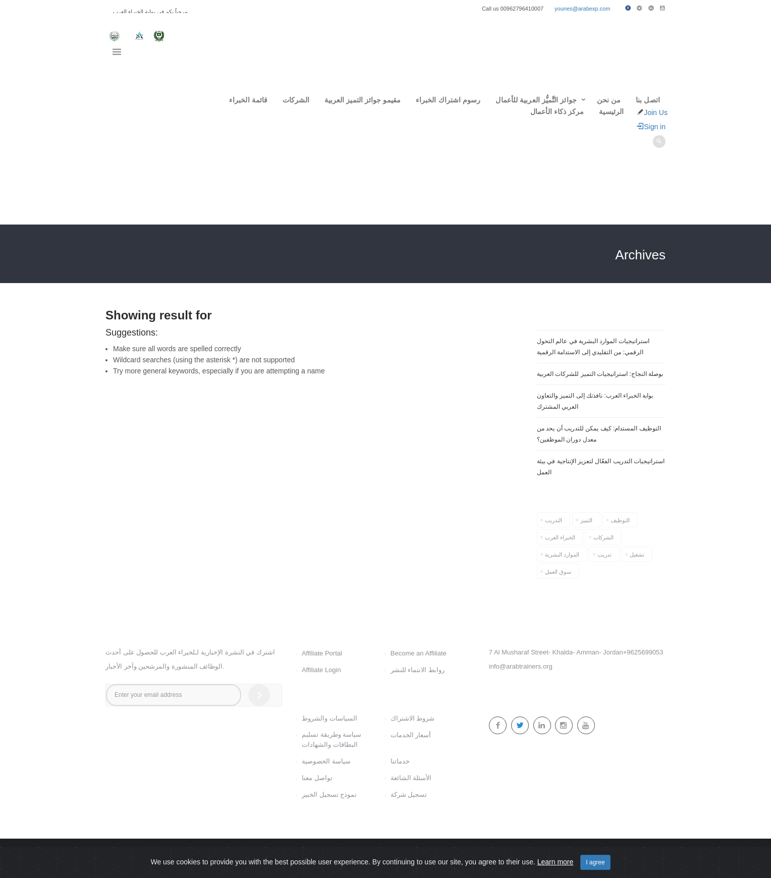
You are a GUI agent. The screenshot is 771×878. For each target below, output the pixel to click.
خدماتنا (400, 761)
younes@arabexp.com (582, 9)
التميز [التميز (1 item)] (586, 520)
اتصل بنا (648, 100)
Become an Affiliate (419, 653)
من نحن (609, 100)
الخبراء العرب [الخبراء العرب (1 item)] (560, 537)
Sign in (651, 127)
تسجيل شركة (409, 794)
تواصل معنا (317, 778)
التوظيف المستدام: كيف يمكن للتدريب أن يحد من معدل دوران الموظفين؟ (599, 434)
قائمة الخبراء (248, 100)
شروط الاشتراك (413, 718)
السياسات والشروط (329, 718)
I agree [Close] (595, 862)
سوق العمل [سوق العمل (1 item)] (558, 572)
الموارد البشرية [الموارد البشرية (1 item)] (562, 555)
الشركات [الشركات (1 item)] (603, 537)
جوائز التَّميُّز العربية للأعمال (535, 100)
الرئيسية (611, 111)
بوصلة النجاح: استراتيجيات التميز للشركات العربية (600, 373)
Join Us (656, 112)
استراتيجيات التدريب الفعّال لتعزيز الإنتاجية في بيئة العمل (601, 467)
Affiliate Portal (322, 653)
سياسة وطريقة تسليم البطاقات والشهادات (331, 739)
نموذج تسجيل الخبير (329, 794)
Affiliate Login (321, 670)
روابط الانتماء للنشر (418, 670)
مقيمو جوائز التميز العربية (362, 100)
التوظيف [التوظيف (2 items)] (620, 520)
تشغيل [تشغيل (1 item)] (637, 555)
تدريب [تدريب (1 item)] (604, 555)
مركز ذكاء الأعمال (557, 111)
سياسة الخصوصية (326, 761)
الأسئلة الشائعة (411, 778)
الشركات (296, 100)
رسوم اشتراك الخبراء (448, 100)
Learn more (555, 862)
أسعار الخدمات (411, 735)
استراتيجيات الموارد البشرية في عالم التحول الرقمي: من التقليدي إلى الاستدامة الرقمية (593, 347)
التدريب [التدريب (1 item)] (553, 520)
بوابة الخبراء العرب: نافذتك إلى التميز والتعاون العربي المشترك (595, 401)
